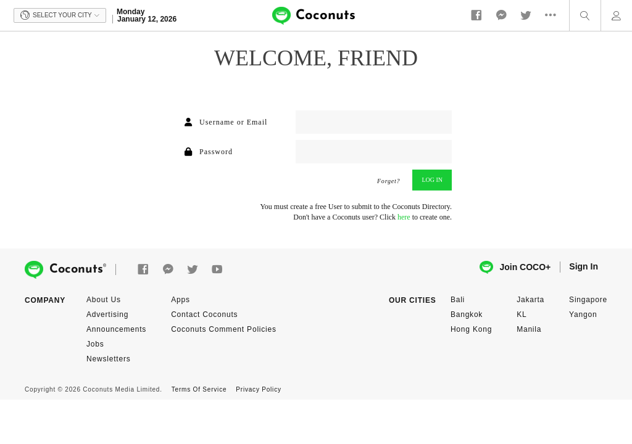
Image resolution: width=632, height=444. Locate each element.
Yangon (583, 314)
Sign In (583, 266)
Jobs (95, 344)
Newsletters (108, 359)
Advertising (107, 314)
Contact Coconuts (204, 314)
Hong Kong (471, 329)
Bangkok (467, 314)
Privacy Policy (258, 389)
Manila (529, 329)
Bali (458, 299)
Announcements (116, 329)
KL (521, 314)
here (403, 217)
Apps (180, 299)
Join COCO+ (515, 267)
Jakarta (530, 299)
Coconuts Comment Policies (223, 329)
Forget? (388, 181)
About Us (103, 299)
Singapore (588, 299)
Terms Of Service (199, 389)
